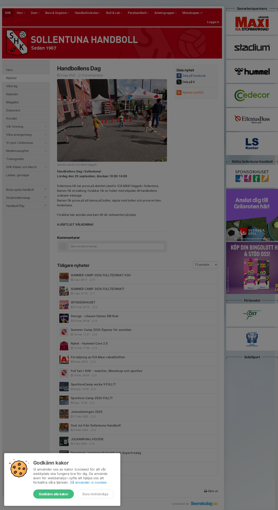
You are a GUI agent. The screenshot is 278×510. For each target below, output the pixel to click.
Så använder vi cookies (88, 482)
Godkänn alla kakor (53, 494)
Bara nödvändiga (95, 494)
